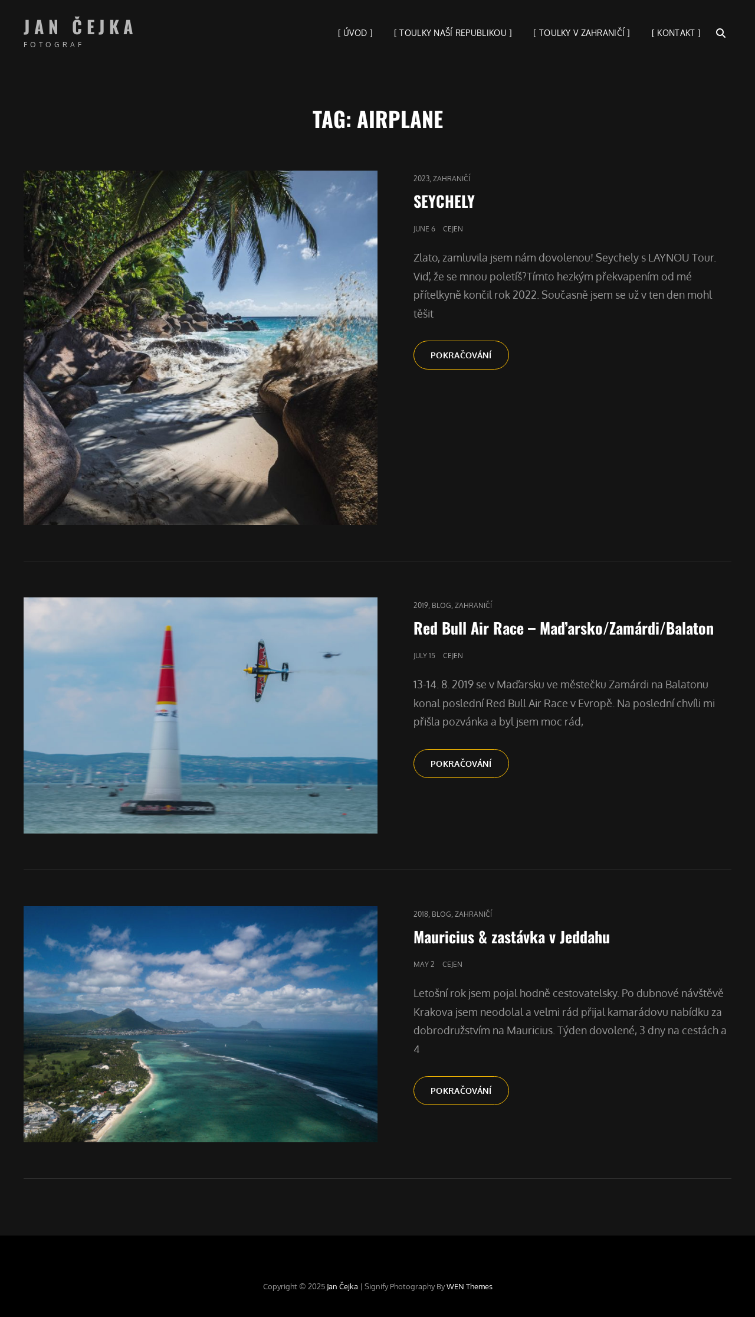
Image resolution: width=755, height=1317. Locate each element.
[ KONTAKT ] (676, 33)
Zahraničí (451, 178)
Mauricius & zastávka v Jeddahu (511, 936)
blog (441, 605)
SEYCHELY (444, 201)
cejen (453, 228)
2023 (421, 178)
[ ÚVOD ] (355, 33)
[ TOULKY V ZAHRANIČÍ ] (581, 33)
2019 (420, 605)
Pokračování (470, 354)
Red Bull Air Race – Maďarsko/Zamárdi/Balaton (563, 627)
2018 (420, 914)
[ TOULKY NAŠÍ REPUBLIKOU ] (453, 33)
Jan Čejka (81, 26)
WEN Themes (470, 1286)
